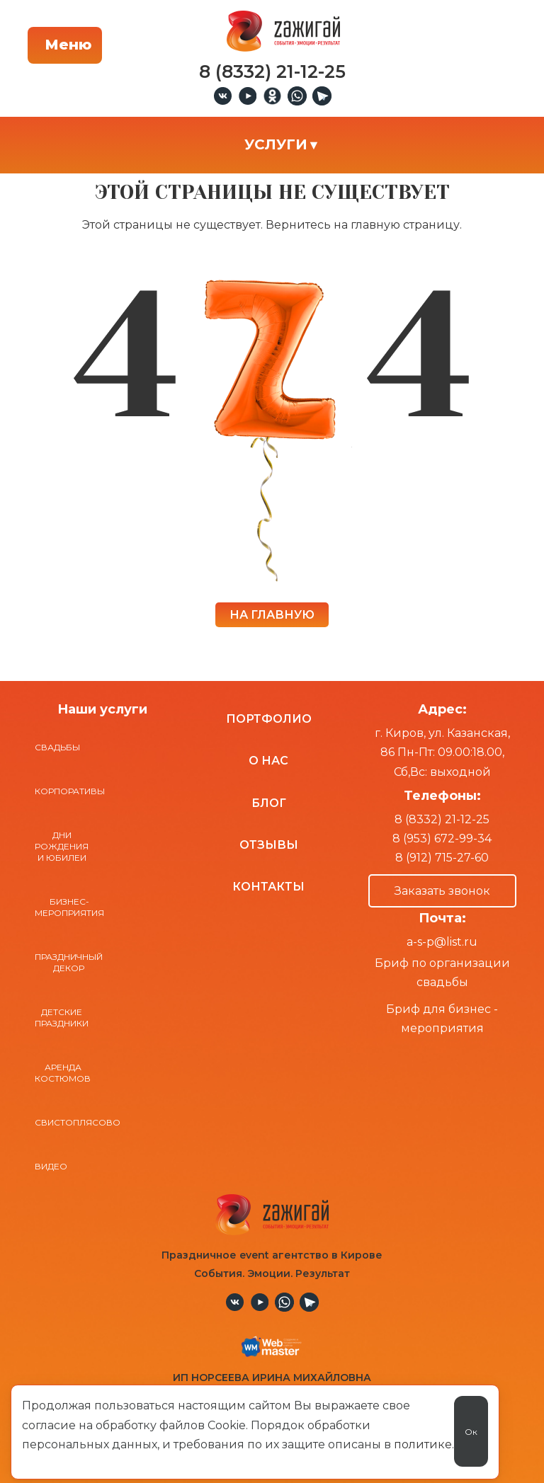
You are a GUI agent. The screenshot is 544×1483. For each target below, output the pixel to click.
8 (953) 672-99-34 (442, 838)
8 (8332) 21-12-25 (442, 819)
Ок (471, 1431)
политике (423, 1444)
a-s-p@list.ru (442, 942)
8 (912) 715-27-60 (442, 857)
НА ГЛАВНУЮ (272, 615)
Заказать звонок (442, 891)
